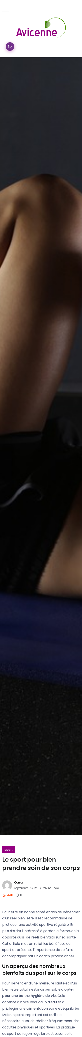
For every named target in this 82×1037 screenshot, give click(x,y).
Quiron (19, 882)
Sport (8, 850)
